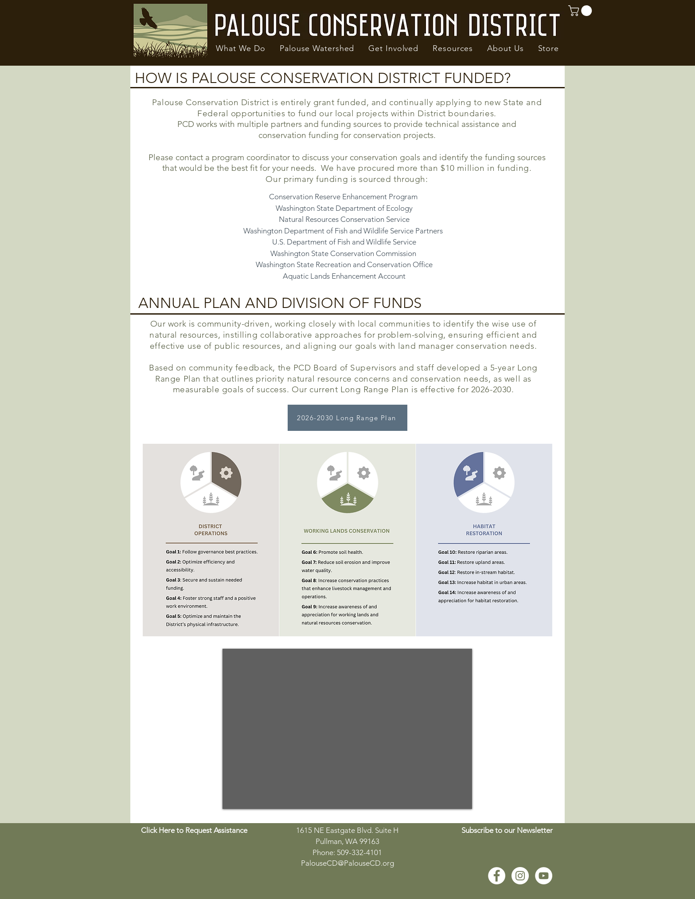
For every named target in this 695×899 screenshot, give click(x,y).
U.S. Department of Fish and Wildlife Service (344, 241)
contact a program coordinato (231, 157)
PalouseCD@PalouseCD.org (347, 863)
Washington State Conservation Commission (343, 253)
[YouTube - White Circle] (543, 875)
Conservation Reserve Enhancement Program (343, 196)
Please (162, 157)
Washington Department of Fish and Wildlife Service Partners (344, 230)
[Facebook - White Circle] (496, 875)
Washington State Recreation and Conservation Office (344, 264)
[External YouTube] (347, 729)
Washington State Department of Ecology (344, 208)
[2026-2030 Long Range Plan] (347, 418)
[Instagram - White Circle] (520, 875)
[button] (241, 48)
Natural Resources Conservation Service (344, 219)
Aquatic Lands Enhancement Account (344, 276)
